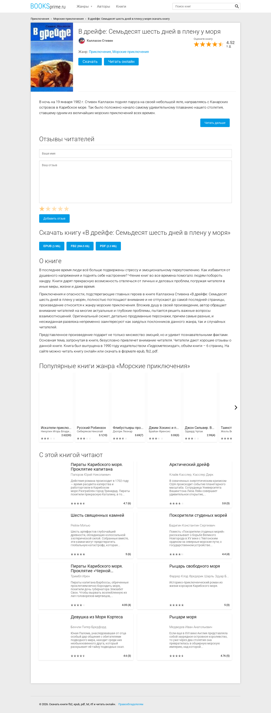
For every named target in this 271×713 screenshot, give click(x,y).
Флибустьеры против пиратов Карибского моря (128, 429)
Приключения (100, 52)
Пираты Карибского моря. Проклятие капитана (97, 467)
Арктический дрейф (189, 464)
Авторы (103, 6)
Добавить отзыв (54, 218)
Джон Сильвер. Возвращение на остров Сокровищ (200, 429)
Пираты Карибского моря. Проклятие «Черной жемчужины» (97, 568)
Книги (121, 6)
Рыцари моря (182, 617)
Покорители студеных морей (198, 515)
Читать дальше (215, 122)
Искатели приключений (56, 429)
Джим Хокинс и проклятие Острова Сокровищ (164, 429)
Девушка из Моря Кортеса (97, 617)
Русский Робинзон (91, 429)
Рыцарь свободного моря (194, 566)
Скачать (90, 61)
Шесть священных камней (97, 515)
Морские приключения (130, 52)
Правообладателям (130, 704)
